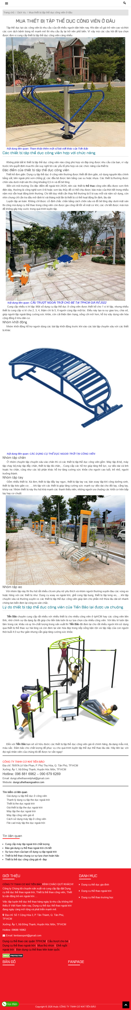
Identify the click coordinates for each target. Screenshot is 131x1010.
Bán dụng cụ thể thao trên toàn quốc (38, 949)
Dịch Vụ (21, 12)
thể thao (90, 185)
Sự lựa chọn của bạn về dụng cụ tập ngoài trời (31, 851)
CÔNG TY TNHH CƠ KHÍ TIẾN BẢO (22, 884)
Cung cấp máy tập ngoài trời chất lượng (27, 844)
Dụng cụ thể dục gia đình (94, 884)
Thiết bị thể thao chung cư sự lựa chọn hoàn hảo (32, 855)
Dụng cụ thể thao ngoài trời (19, 945)
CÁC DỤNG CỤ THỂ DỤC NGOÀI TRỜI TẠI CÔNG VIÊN (62, 453)
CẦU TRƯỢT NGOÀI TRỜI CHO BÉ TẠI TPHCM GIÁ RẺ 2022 (68, 302)
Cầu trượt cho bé (58, 941)
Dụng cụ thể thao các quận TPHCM (24, 941)
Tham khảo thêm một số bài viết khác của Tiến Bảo (59, 148)
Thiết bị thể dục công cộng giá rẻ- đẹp (26, 859)
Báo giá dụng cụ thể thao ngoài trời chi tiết (28, 848)
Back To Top (125, 1004)
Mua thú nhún (46, 945)
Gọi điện (9, 1004)
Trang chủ (8, 12)
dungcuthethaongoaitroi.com (28, 782)
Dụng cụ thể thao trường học (96, 897)
